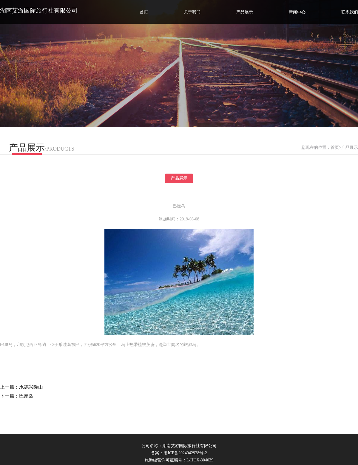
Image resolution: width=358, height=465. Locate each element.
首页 (144, 12)
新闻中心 (297, 12)
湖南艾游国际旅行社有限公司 (39, 10)
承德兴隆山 (31, 387)
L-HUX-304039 (199, 460)
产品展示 (244, 12)
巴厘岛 (26, 395)
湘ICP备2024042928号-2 (185, 453)
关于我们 (192, 12)
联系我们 (349, 12)
